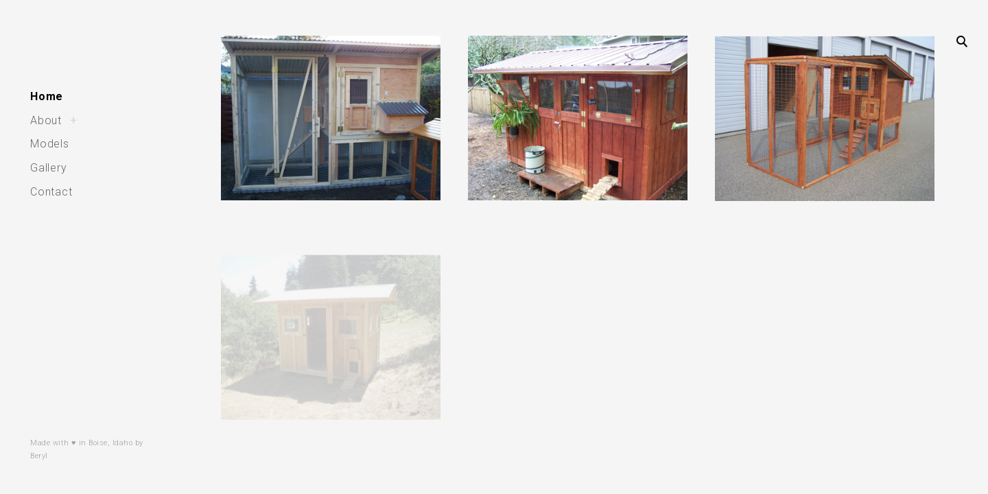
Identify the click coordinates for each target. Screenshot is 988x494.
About (46, 120)
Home (46, 96)
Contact (51, 191)
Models (49, 143)
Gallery (48, 167)
